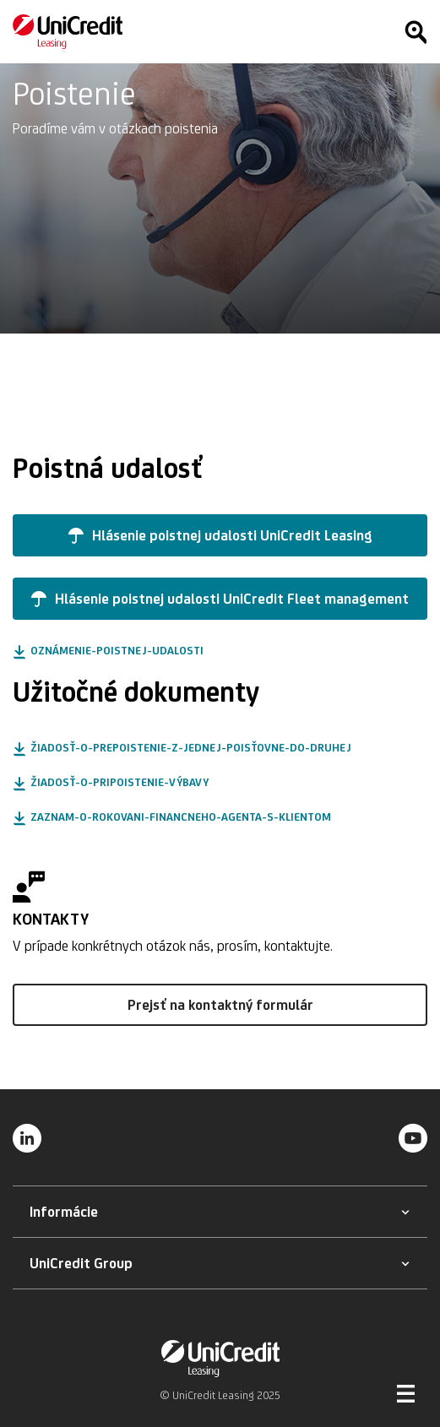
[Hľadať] (415, 32)
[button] (220, 535)
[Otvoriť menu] (406, 1393)
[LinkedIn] (27, 1137)
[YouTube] (413, 1137)
